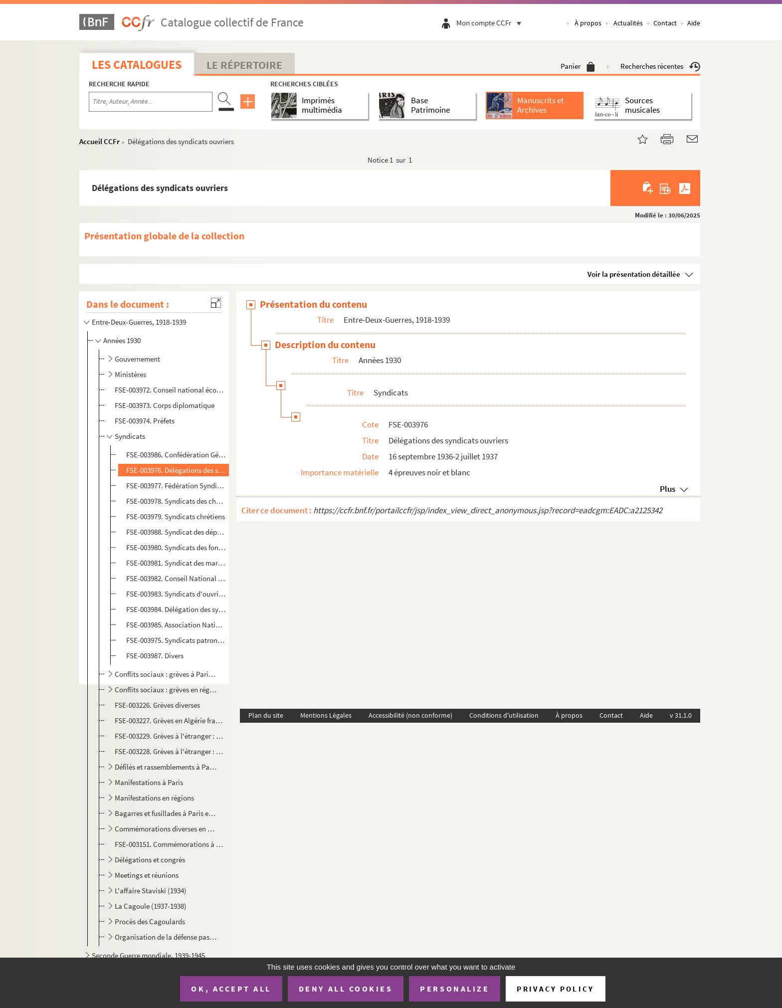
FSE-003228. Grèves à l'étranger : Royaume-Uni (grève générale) (170, 751)
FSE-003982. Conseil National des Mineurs (176, 578)
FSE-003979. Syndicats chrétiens (175, 516)
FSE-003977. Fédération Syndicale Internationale (176, 485)
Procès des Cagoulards (150, 921)
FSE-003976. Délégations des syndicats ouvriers (176, 470)
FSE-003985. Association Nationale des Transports (176, 624)
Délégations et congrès (150, 859)
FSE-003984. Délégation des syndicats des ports (176, 609)
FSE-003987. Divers (155, 655)
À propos (588, 22)
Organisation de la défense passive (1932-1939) (166, 937)
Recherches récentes (660, 66)
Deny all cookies (345, 989)
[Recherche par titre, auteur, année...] (150, 102)
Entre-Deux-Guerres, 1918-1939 (139, 322)
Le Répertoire (244, 65)
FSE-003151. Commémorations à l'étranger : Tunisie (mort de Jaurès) (170, 844)
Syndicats (130, 436)
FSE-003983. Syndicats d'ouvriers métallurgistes (176, 594)
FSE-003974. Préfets (145, 420)
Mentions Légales (326, 715)
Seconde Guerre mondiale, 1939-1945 (148, 955)
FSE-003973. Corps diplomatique (164, 405)
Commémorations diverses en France (166, 828)
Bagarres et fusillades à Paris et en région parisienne (166, 813)
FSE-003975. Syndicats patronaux (176, 640)
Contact (665, 22)
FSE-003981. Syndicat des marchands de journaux (176, 563)
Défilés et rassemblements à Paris (166, 767)
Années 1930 (122, 340)
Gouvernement (137, 359)
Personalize (454, 989)
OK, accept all (231, 989)
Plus (667, 488)
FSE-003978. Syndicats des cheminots (176, 501)
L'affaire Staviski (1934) (151, 890)
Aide (693, 22)
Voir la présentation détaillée (633, 274)
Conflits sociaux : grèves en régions (166, 689)
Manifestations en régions (154, 798)
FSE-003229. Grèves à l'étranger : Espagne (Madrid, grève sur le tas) (170, 736)
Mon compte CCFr (491, 22)
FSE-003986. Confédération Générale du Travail (176, 454)
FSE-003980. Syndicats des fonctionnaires (176, 547)
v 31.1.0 (681, 715)
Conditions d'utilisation (504, 715)
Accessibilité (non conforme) (410, 715)
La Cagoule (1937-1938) (151, 906)
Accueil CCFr (99, 141)
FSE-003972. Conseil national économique (170, 390)
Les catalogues (137, 64)
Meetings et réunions (147, 875)
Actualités (628, 22)
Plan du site (265, 715)
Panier (578, 66)
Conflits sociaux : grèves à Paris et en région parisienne (166, 674)
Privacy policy (555, 989)
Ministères (130, 374)
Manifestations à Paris (149, 782)
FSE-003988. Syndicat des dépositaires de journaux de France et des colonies (176, 532)
